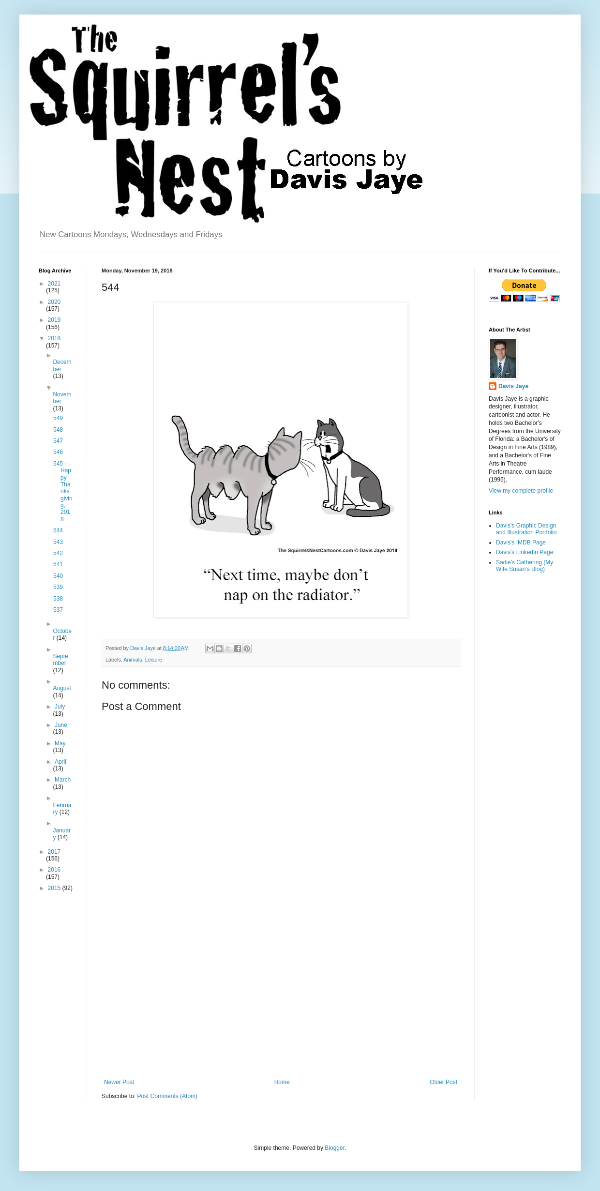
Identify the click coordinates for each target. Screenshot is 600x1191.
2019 (54, 320)
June (61, 725)
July (60, 706)
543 (58, 542)
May (60, 743)
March (63, 779)
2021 (54, 283)
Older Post (443, 1082)
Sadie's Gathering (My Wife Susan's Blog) (524, 566)
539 (58, 587)
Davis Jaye (513, 386)
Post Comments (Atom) (167, 1096)
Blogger (335, 1148)
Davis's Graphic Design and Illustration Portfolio (526, 529)
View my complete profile (521, 490)
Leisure (153, 660)
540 (58, 576)
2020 (54, 302)
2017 (54, 851)
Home (282, 1082)
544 (58, 530)
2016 (54, 869)
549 (58, 418)
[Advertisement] (281, 999)
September (60, 659)
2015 (55, 888)
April (60, 761)
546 (58, 452)
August (62, 688)
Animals (132, 660)
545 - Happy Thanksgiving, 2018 (63, 491)
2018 (54, 338)
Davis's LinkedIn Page (524, 552)
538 (58, 598)
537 (58, 609)
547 (58, 440)
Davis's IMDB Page (521, 542)
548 (58, 429)
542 (58, 553)
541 (58, 564)
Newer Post (119, 1082)
